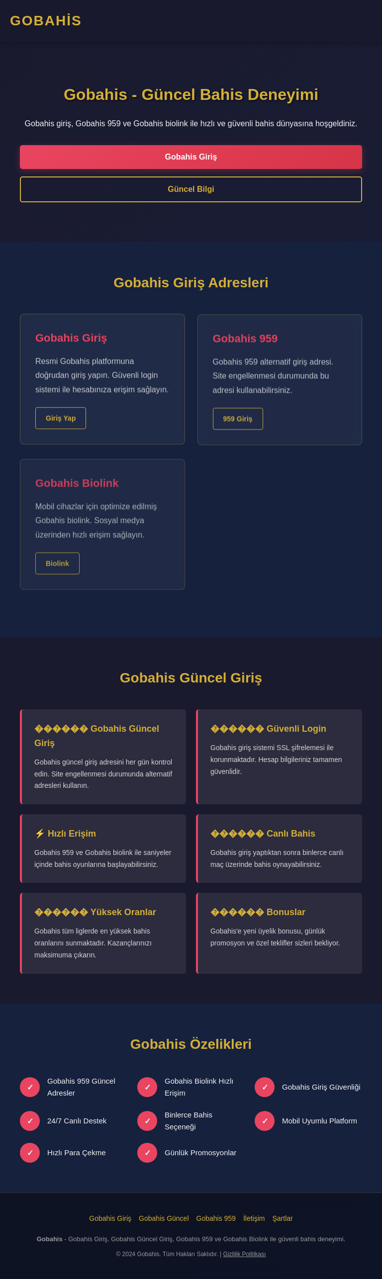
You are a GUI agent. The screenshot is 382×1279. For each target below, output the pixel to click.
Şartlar (282, 1218)
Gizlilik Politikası (244, 1254)
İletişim (254, 1218)
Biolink (57, 574)
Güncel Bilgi (191, 189)
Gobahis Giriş (191, 157)
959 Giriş (238, 425)
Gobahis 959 (216, 1218)
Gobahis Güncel (164, 1218)
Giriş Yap (61, 422)
